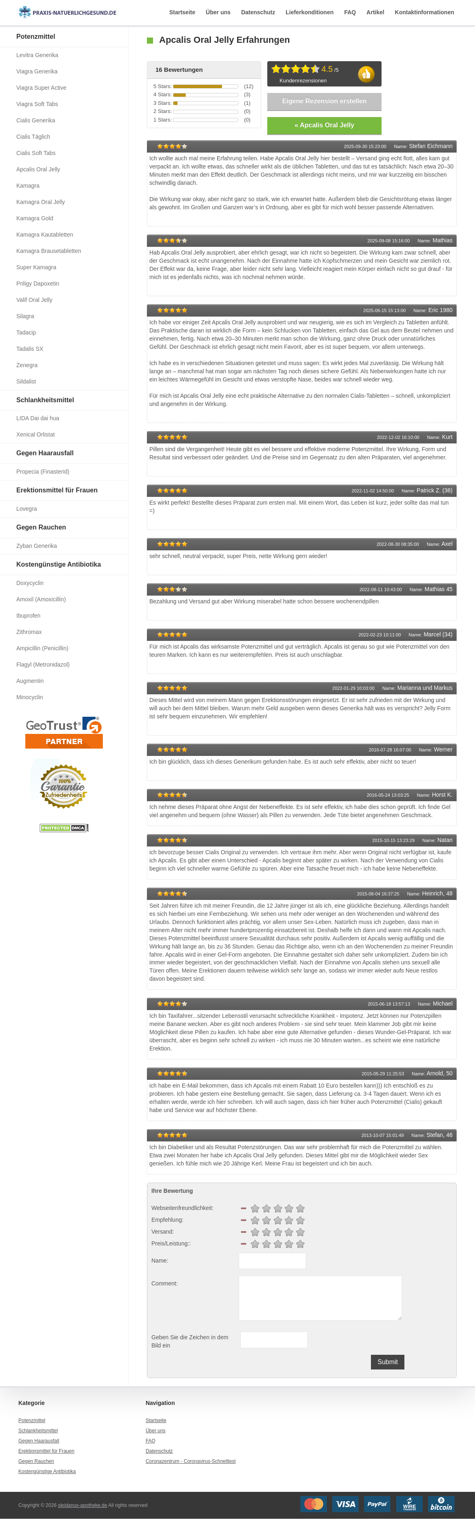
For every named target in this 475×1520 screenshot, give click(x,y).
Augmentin (30, 681)
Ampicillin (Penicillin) (42, 648)
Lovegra (26, 508)
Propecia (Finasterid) (42, 471)
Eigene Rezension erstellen (324, 100)
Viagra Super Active (41, 87)
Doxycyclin (30, 583)
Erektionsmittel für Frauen (57, 490)
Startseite (182, 12)
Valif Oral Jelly (34, 300)
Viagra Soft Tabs (37, 104)
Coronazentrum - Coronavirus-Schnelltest (191, 1462)
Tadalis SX (29, 349)
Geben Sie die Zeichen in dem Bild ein (189, 1342)
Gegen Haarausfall (45, 453)
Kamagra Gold (34, 218)
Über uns (218, 12)
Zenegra (27, 365)
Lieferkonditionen (309, 12)
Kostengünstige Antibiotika (58, 564)
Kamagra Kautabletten (44, 234)
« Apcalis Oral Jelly (324, 125)
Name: (159, 1262)
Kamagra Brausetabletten (48, 251)
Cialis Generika (35, 120)
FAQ (350, 12)
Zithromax (29, 632)
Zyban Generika (36, 546)
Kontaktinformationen (424, 12)
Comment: (164, 1284)
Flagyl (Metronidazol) (43, 664)
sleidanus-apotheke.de (82, 1506)
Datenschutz (258, 12)
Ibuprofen (28, 615)
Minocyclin (29, 697)
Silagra (25, 316)
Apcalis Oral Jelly (38, 169)
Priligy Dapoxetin (37, 283)
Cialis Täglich (33, 136)
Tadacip (26, 332)
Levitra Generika (37, 55)
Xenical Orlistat (35, 434)
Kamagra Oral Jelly (40, 202)
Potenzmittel (35, 36)
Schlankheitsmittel (45, 400)
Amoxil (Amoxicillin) (41, 599)
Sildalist (26, 381)
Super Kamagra (36, 267)
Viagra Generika (37, 71)
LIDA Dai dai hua (37, 418)
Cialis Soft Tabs (35, 153)
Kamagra (28, 185)
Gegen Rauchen (41, 527)
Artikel (375, 12)
